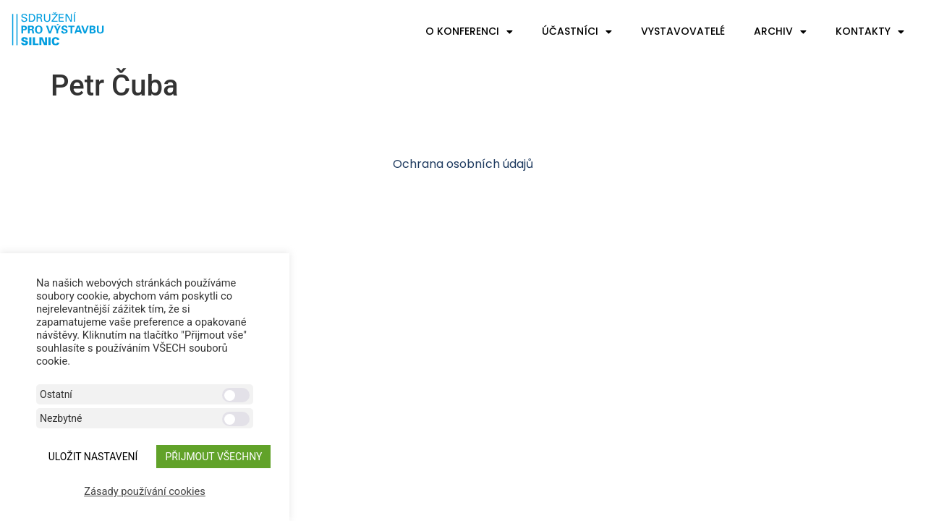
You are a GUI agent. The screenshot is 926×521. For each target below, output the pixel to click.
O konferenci (469, 32)
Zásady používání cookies (144, 491)
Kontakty (870, 32)
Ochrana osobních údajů (463, 164)
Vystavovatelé (683, 31)
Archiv (780, 32)
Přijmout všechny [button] (213, 456)
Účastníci (577, 32)
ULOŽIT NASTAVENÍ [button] (93, 456)
